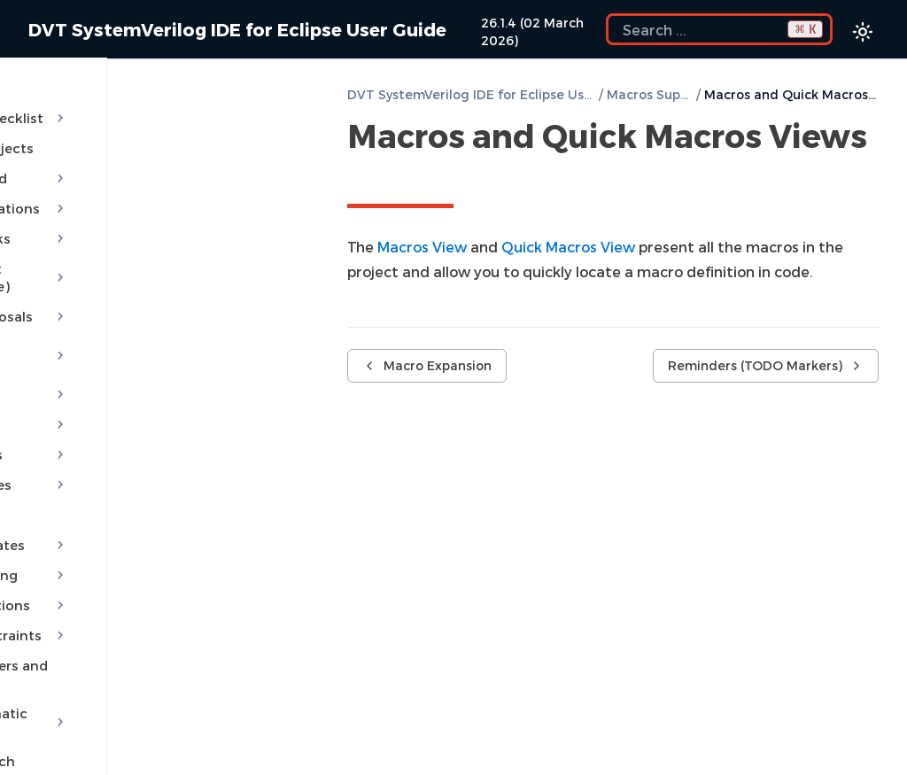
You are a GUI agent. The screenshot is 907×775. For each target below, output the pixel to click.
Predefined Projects (95, 131)
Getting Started (146, 161)
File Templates (78, 462)
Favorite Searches (89, 751)
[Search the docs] (719, 29)
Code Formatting (146, 523)
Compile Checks (146, 221)
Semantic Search (86, 691)
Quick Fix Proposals (146, 282)
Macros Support (650, 94)
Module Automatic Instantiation (146, 652)
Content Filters (146, 402)
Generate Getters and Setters (129, 613)
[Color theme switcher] (863, 32)
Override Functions (146, 553)
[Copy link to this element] (367, 174)
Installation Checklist (146, 101)
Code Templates (146, 432)
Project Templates (146, 492)
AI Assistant (146, 342)
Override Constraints (146, 583)
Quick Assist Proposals (146, 312)
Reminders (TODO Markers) (766, 365)
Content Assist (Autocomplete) (146, 252)
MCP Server (146, 372)
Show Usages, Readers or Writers (140, 721)
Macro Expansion (427, 365)
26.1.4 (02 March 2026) (532, 31)
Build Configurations (146, 191)
